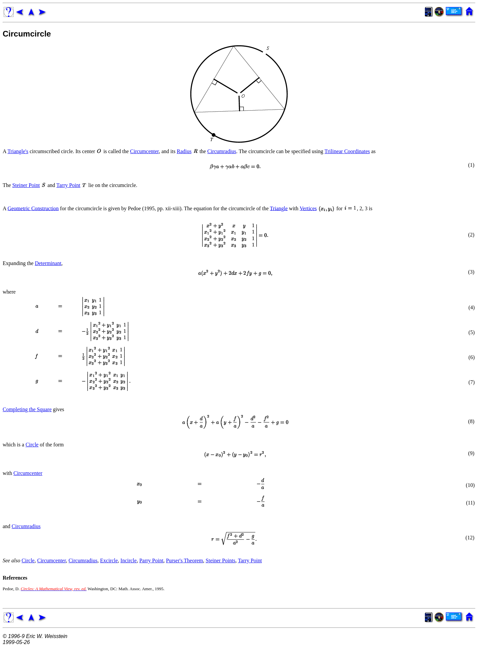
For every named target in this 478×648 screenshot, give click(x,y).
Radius (184, 151)
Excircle (109, 560)
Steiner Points (220, 560)
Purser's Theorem (184, 560)
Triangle (279, 208)
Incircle (128, 560)
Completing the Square (27, 409)
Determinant (48, 263)
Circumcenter (144, 151)
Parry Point (151, 560)
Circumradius (221, 151)
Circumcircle (27, 33)
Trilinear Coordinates (347, 151)
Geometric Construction (33, 208)
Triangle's (17, 151)
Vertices (308, 208)
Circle (32, 444)
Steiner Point (26, 185)
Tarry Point (68, 185)
